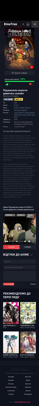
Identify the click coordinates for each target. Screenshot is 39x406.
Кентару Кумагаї (29, 112)
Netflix (16, 107)
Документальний (11, 387)
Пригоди (27, 107)
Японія (16, 105)
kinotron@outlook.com (22, 402)
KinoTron (10, 24)
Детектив (28, 377)
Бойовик (11, 380)
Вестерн (11, 384)
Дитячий (28, 384)
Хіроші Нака (18, 115)
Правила (33, 284)
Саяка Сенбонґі (19, 112)
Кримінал (28, 387)
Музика (28, 390)
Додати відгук (8, 284)
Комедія (21, 107)
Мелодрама (28, 394)
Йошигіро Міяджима (20, 110)
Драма (28, 380)
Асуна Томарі (26, 115)
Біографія (11, 377)
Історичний (11, 390)
